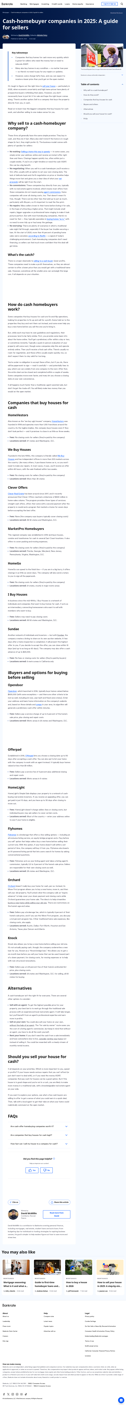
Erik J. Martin (10, 1291)
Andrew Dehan (42, 1291)
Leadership (6, 1321)
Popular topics (48, 1326)
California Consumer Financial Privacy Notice (100, 1351)
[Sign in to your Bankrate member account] (110, 4)
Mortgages (6, 12)
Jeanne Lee (103, 1291)
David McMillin (24, 35)
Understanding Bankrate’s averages (96, 1336)
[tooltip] (54, 1159)
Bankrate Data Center (10, 1331)
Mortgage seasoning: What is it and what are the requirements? (16, 1286)
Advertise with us (49, 1331)
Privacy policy (89, 1316)
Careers (5, 1336)
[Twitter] (8, 1394)
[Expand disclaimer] (122, 75)
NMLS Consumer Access (36, 1383)
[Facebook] (4, 1394)
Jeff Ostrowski (73, 1291)
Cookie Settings (90, 1321)
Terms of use (89, 1341)
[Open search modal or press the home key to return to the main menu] (121, 4)
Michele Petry (42, 35)
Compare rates (49, 1316)
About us (6, 1316)
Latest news (48, 1321)
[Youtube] (21, 1394)
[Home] (7, 4)
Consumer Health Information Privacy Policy (99, 1331)
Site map (5, 1341)
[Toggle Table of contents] (122, 84)
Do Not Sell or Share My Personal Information (100, 1326)
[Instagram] (12, 1394)
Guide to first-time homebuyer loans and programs (46, 1286)
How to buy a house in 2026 (76, 1284)
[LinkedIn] (17, 1394)
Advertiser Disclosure (116, 13)
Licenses (88, 1356)
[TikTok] (26, 1394)
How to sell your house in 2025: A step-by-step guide (109, 1286)
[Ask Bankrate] (121, 1400)
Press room (7, 1326)
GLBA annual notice (91, 1346)
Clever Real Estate (16, 494)
